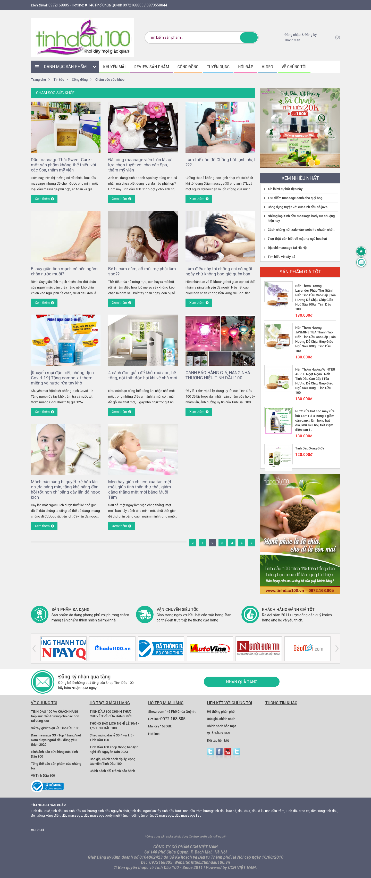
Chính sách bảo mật (221, 726)
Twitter (210, 753)
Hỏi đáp (245, 66)
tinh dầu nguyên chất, (114, 811)
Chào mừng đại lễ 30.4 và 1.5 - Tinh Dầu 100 (112, 737)
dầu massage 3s (187, 815)
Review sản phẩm (151, 66)
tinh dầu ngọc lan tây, (146, 811)
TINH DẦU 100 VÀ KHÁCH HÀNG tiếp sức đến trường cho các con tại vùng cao (55, 716)
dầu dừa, (244, 811)
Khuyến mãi (114, 66)
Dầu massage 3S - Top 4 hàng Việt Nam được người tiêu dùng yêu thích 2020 (56, 740)
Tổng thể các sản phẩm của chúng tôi (56, 765)
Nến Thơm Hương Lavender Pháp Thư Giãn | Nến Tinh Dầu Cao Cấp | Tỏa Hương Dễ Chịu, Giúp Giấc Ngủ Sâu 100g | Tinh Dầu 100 (315, 297)
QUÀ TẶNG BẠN (218, 733)
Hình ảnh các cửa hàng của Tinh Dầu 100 (54, 754)
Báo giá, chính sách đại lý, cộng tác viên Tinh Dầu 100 (112, 761)
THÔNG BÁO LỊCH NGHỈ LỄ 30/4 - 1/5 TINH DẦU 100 (114, 725)
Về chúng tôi (294, 66)
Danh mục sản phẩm (65, 66)
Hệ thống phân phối (221, 711)
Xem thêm (42, 199)
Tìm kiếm (249, 37)
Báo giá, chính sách (221, 718)
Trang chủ (38, 79)
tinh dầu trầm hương (198, 811)
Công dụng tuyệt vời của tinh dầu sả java (297, 206)
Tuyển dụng (218, 66)
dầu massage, (72, 815)
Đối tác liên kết (218, 740)
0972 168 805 (172, 718)
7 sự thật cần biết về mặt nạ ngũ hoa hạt (297, 238)
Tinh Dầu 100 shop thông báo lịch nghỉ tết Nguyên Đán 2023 (114, 749)
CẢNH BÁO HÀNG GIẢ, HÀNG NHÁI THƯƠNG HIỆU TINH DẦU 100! (218, 375)
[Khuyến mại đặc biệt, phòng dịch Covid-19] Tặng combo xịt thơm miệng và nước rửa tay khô (62, 377)
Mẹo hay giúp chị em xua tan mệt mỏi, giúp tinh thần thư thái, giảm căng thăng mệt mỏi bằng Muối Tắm (139, 489)
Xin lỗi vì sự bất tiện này (285, 188)
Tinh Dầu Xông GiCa (309, 448)
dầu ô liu (258, 811)
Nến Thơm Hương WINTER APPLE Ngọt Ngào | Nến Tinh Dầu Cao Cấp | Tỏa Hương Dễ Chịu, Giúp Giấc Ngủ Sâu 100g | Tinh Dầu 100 (315, 381)
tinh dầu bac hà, (225, 811)
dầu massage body (98, 815)
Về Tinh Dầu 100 (43, 775)
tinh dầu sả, (60, 811)
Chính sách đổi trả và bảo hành (112, 770)
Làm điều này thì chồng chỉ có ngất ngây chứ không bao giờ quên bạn (218, 271)
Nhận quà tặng (241, 681)
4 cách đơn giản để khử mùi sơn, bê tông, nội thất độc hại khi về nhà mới (142, 375)
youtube (227, 753)
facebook (219, 753)
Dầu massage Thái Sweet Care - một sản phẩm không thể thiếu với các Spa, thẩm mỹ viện (63, 165)
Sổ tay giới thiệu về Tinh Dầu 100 (55, 728)
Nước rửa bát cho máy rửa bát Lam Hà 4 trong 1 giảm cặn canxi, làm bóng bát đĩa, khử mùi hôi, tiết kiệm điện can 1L (314, 420)
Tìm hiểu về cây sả (281, 256)
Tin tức (59, 79)
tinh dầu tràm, (275, 811)
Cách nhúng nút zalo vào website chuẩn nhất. (301, 229)
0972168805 (58, 5)
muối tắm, (120, 815)
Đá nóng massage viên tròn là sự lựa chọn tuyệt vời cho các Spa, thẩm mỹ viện (140, 165)
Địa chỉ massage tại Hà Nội (287, 247)
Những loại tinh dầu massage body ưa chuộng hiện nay (301, 218)
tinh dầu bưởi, (172, 811)
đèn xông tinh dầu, (324, 811)
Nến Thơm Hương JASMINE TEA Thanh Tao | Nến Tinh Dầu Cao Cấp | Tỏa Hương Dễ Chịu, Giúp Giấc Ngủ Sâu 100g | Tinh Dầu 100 (315, 339)
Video (267, 66)
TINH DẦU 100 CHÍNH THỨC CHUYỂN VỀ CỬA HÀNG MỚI (111, 713)
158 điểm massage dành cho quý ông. (295, 197)
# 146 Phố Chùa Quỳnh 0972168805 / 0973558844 (126, 5)
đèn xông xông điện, (46, 815)
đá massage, (164, 815)
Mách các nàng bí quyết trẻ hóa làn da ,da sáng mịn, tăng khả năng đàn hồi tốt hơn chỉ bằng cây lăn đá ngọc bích (65, 489)
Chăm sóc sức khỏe (109, 79)
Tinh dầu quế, (41, 811)
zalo (236, 753)
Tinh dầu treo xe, (298, 811)
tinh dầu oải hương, (83, 811)
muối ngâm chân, (141, 815)
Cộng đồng (188, 66)
